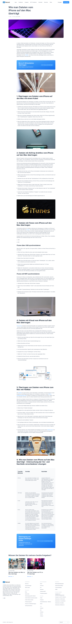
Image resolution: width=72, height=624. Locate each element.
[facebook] (4, 598)
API (40, 610)
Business (41, 589)
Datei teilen (27, 593)
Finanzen (41, 599)
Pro (40, 587)
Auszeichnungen (28, 585)
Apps (16, 2)
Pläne (51, 2)
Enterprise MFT (43, 591)
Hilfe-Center (27, 587)
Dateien (26, 55)
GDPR (56, 589)
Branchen (46, 2)
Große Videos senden (29, 599)
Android (41, 608)
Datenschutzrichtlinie (59, 585)
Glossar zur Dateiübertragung (30, 603)
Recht (41, 603)
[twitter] (3, 598)
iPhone (41, 613)
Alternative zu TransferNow (60, 600)
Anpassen (26, 2)
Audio (41, 597)
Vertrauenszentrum (28, 605)
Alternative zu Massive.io (59, 604)
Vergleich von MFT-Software (60, 597)
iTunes (28, 229)
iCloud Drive (19, 325)
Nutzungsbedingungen (59, 583)
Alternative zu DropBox (59, 602)
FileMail (19, 392)
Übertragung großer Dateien (30, 595)
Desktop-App (50, 429)
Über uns (26, 583)
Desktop (41, 612)
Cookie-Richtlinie (58, 587)
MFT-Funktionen (33, 2)
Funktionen (21, 2)
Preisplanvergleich (43, 593)
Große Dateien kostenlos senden (31, 597)
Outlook (41, 615)
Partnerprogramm (28, 601)
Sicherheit (40, 2)
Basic (41, 583)
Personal (41, 585)
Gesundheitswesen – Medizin (45, 601)
